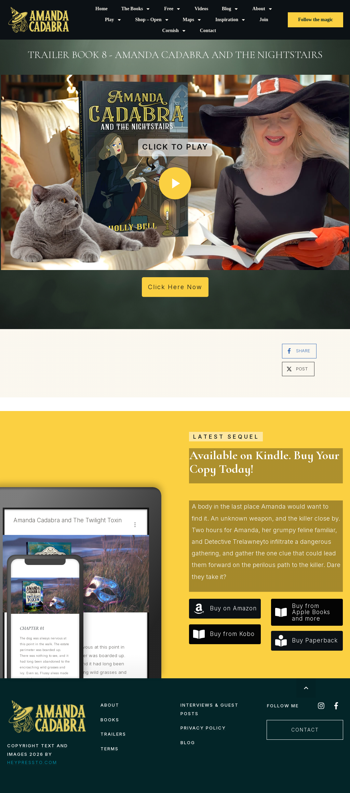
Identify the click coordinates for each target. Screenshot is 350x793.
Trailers (113, 734)
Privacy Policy (203, 728)
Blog (187, 742)
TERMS (109, 748)
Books (109, 719)
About (109, 705)
